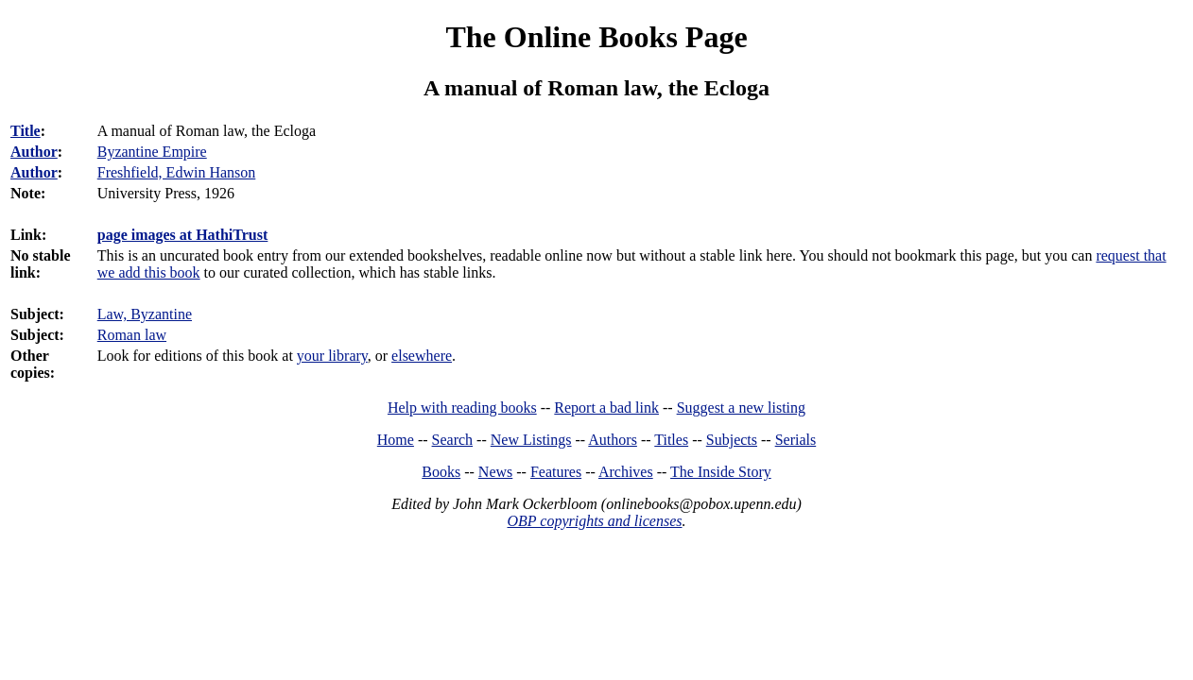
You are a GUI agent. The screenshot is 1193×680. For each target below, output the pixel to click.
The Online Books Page (596, 37)
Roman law (131, 335)
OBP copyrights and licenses (594, 521)
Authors (612, 440)
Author (34, 152)
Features (555, 472)
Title (25, 131)
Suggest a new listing (741, 408)
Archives (625, 472)
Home (395, 440)
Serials (796, 440)
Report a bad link (606, 408)
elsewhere (421, 356)
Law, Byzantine (144, 314)
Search (453, 440)
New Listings (531, 440)
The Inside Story (720, 472)
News (495, 472)
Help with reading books (462, 408)
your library (332, 356)
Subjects (731, 440)
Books (441, 472)
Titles (671, 440)
